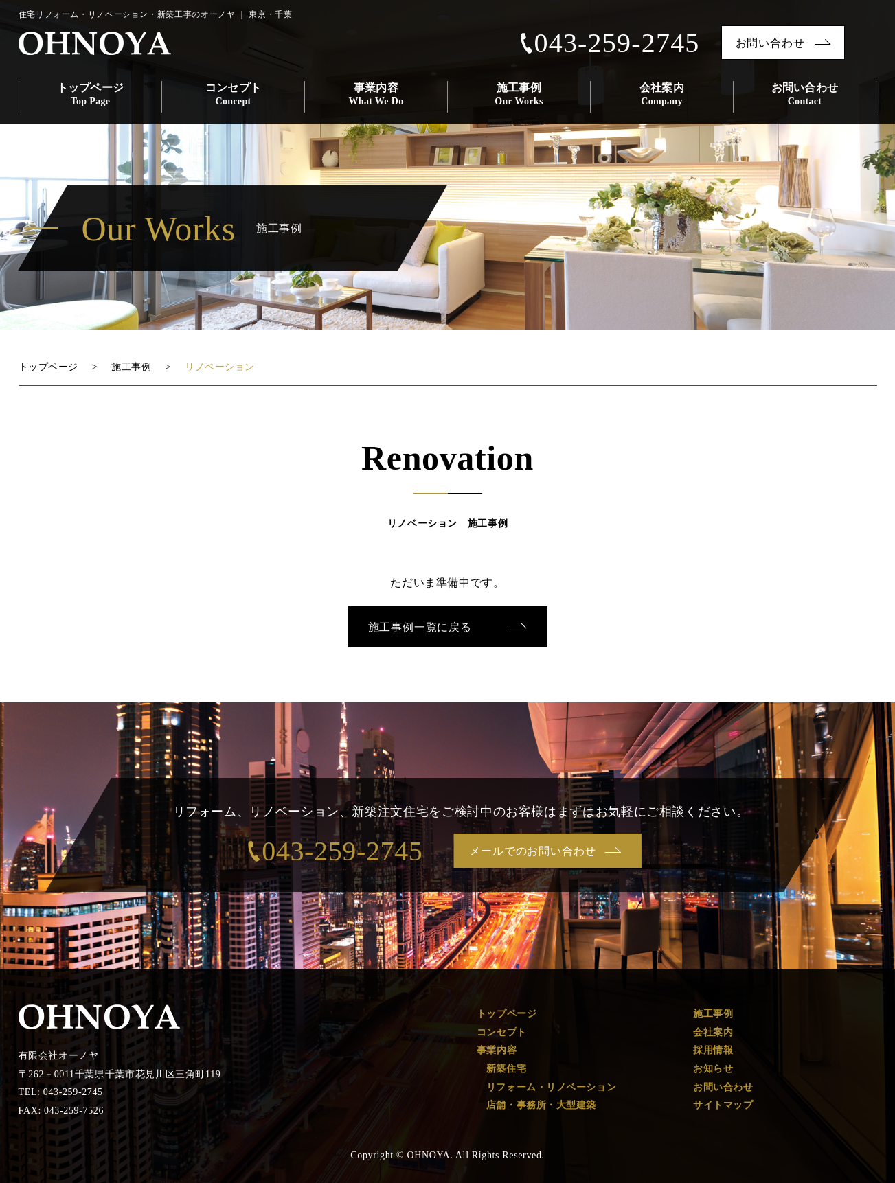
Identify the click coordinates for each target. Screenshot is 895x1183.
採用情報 (713, 1050)
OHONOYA (99, 1016)
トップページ (90, 95)
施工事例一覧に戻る (420, 627)
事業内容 (376, 95)
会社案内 (662, 95)
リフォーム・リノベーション (551, 1087)
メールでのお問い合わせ (533, 851)
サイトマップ (723, 1105)
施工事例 (519, 95)
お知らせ (713, 1069)
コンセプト (233, 95)
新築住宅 (506, 1069)
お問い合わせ (770, 43)
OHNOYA (96, 44)
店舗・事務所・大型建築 (541, 1105)
